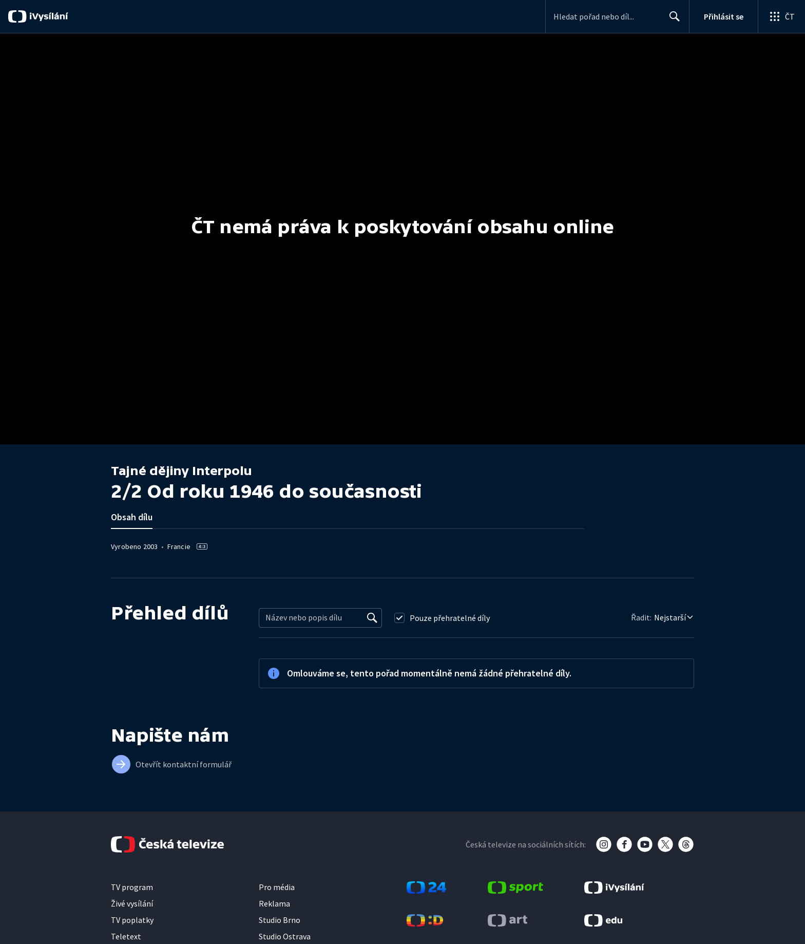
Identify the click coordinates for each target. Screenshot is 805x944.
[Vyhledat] (372, 618)
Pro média (277, 887)
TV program (132, 887)
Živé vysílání (132, 903)
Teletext (126, 936)
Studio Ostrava (285, 936)
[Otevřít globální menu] (781, 16)
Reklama (274, 903)
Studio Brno (279, 920)
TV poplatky (132, 920)
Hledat (672, 20)
